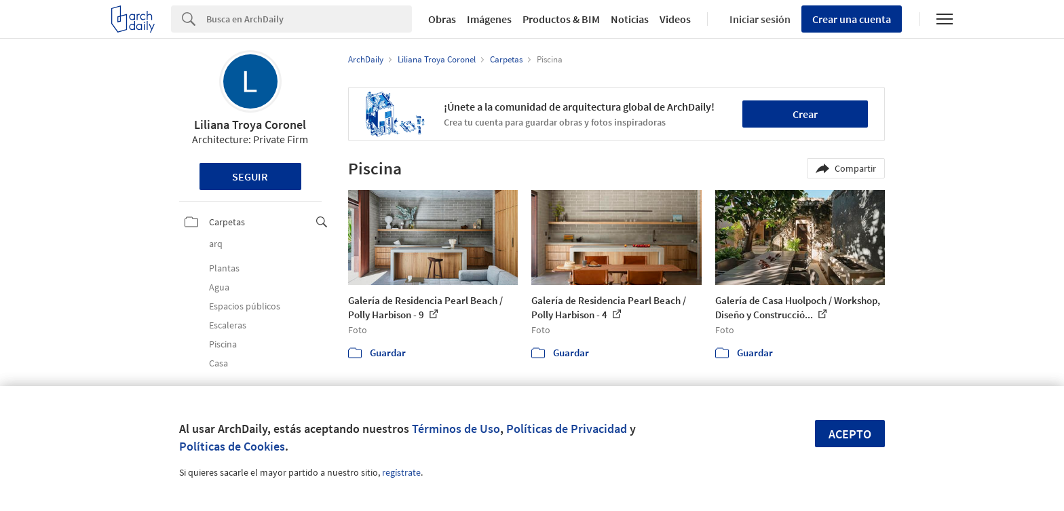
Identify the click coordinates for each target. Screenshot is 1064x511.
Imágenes (489, 19)
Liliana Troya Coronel (250, 124)
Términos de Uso (456, 428)
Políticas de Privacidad (566, 428)
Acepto (850, 434)
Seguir (250, 176)
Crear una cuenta (851, 19)
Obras (442, 19)
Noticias (630, 19)
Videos (675, 19)
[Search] (309, 19)
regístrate (401, 472)
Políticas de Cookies (232, 446)
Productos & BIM (561, 19)
